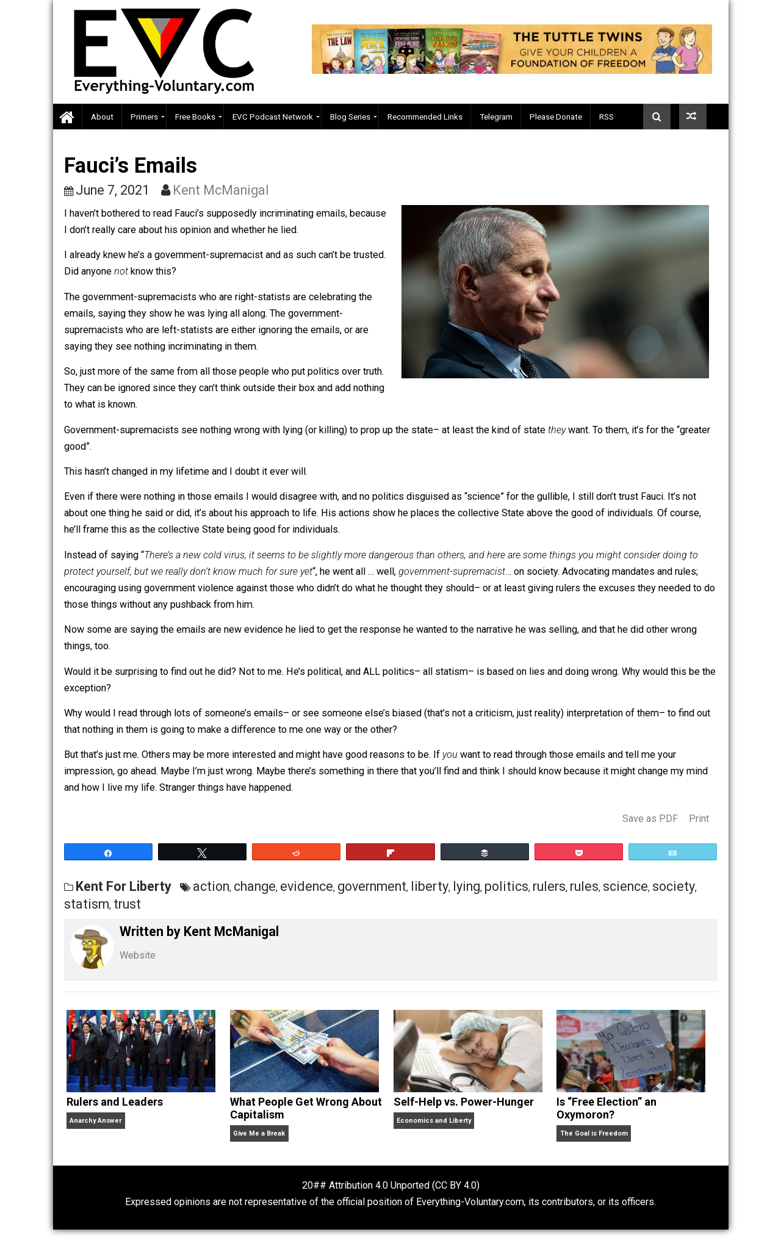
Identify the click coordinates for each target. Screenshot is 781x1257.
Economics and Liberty (434, 1121)
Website (138, 955)
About (102, 116)
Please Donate (556, 116)
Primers (144, 116)
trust (127, 904)
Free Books (195, 116)
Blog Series (350, 116)
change (255, 886)
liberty (429, 886)
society (673, 886)
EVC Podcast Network (272, 116)
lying (466, 886)
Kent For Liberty (123, 886)
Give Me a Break (259, 1133)
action (211, 886)
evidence (306, 886)
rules (584, 886)
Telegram (496, 116)
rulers (549, 886)
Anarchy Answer (95, 1121)
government (371, 886)
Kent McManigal (221, 190)
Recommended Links (424, 116)
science (625, 886)
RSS (606, 116)
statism (86, 904)
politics (506, 886)
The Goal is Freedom (594, 1133)
